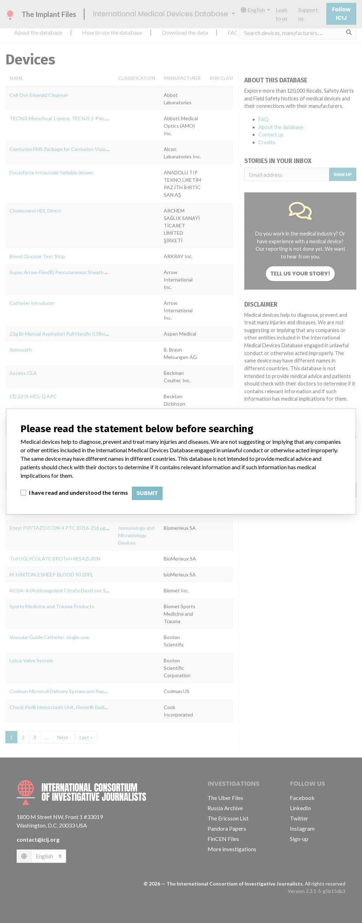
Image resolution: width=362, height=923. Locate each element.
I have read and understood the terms (78, 492)
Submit (147, 493)
